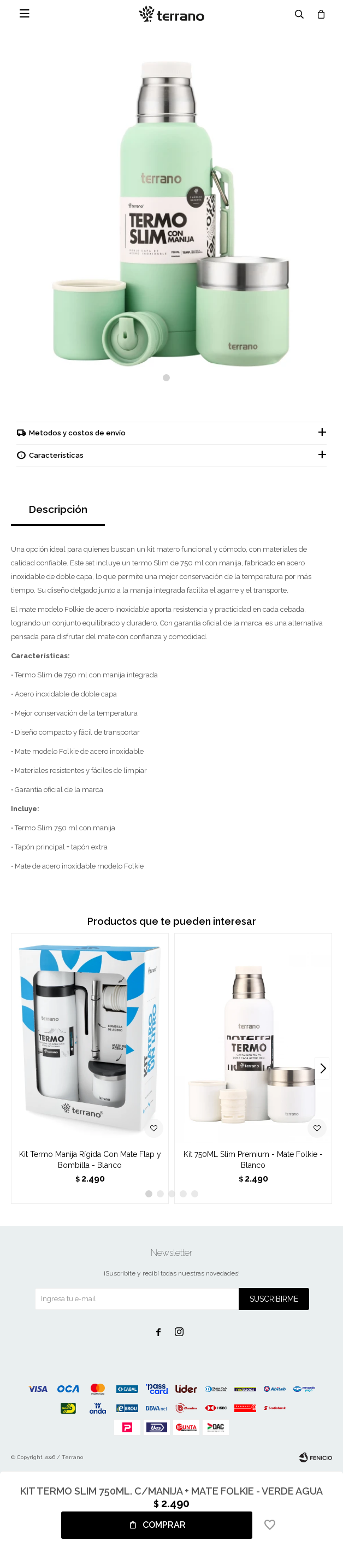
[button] (166, 377)
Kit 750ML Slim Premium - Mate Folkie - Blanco (253, 1160)
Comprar (164, 1525)
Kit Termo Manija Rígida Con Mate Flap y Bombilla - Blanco (90, 1160)
